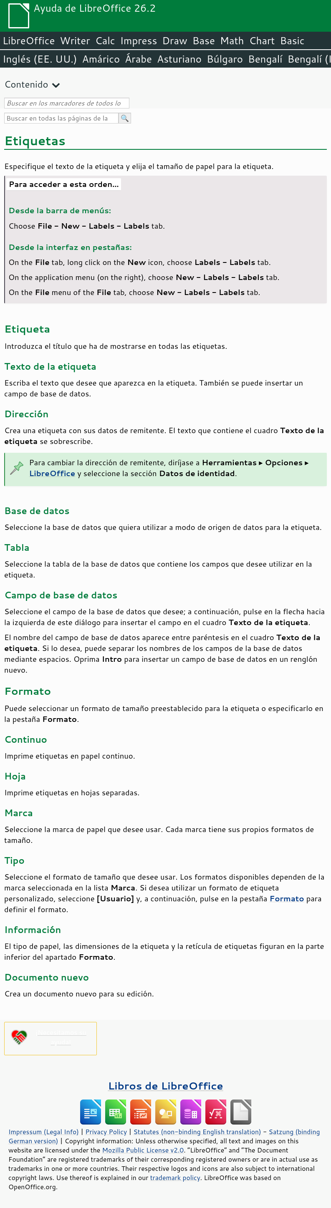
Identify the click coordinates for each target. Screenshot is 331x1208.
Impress (138, 40)
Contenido (26, 84)
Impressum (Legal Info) (43, 1131)
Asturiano (179, 59)
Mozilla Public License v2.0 (143, 1150)
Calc (105, 40)
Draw (174, 40)
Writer (75, 40)
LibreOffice (29, 40)
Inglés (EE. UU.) (40, 59)
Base (203, 40)
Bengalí (265, 59)
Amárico (101, 59)
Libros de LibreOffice (165, 1085)
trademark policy (175, 1177)
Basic (292, 40)
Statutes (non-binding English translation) (197, 1131)
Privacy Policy (106, 1131)
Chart (262, 40)
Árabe (138, 59)
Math (232, 40)
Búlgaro (225, 59)
